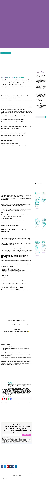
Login (30, 473)
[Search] (46, 117)
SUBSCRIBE (26, 434)
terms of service (25, 438)
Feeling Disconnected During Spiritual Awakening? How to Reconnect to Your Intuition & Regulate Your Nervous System (38, 199)
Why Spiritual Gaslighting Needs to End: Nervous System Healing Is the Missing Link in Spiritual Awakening (37, 246)
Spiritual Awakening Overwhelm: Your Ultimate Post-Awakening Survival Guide (44, 197)
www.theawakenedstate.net (6, 396)
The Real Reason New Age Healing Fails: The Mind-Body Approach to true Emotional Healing (44, 245)
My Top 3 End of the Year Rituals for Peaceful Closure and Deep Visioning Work (37, 222)
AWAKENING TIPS (16, 77)
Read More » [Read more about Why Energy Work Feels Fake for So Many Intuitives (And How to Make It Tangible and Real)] (43, 230)
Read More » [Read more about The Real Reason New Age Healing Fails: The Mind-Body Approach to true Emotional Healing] (43, 252)
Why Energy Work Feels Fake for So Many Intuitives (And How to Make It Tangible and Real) (44, 222)
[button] (34, 24)
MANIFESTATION (22, 77)
